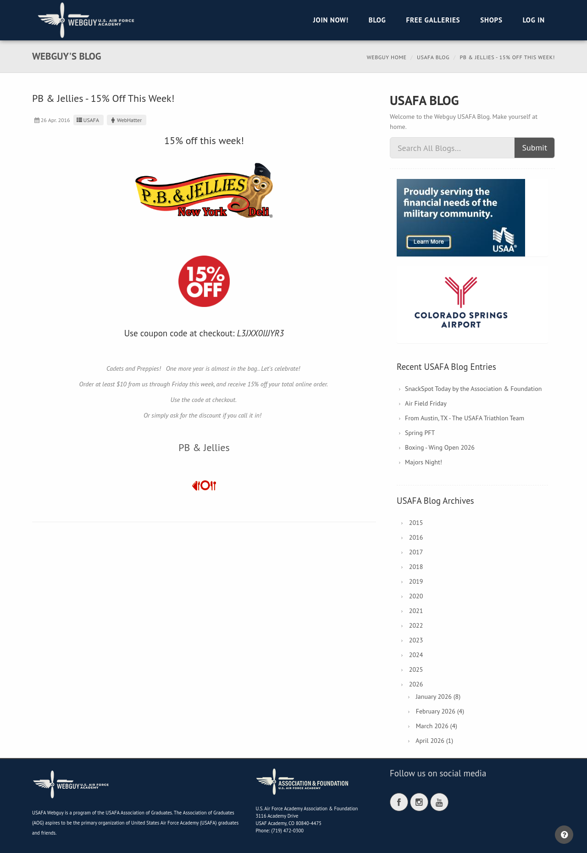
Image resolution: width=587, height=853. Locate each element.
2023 (416, 640)
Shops (491, 20)
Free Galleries (433, 20)
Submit (534, 147)
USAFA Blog (433, 57)
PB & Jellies (204, 447)
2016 (416, 537)
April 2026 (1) (434, 740)
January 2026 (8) (438, 696)
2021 (416, 611)
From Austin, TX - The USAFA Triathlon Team (464, 418)
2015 (416, 522)
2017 (416, 552)
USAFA (87, 120)
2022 (416, 625)
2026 (416, 684)
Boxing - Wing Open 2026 (440, 447)
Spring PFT (420, 433)
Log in (534, 20)
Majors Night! (423, 462)
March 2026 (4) (436, 726)
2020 (416, 596)
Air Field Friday (426, 403)
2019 (416, 581)
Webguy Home (387, 57)
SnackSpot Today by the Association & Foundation (473, 389)
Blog (377, 20)
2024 (416, 655)
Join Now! (331, 20)
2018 (416, 567)
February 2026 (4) (440, 711)
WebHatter (125, 120)
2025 (416, 669)
